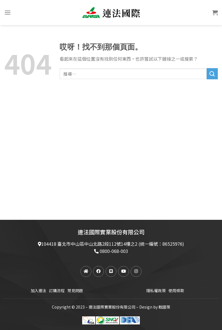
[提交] (212, 73)
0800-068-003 (114, 251)
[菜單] (7, 12)
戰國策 (164, 307)
